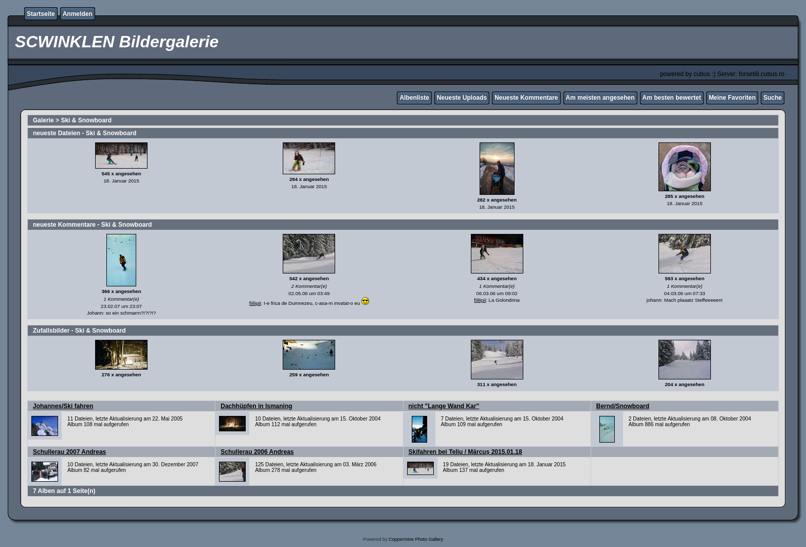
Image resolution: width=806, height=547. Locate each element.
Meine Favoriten (732, 97)
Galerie (43, 120)
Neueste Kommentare (526, 97)
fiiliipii (255, 303)
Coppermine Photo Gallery (416, 539)
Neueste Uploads (462, 97)
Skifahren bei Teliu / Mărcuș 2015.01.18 (465, 451)
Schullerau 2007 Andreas (69, 451)
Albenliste (414, 97)
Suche (772, 97)
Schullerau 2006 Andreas (257, 451)
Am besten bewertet (672, 97)
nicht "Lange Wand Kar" (444, 406)
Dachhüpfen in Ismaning (256, 406)
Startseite (41, 13)
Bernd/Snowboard (622, 406)
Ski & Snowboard (86, 120)
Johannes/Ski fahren (63, 406)
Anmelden (78, 13)
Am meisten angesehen (600, 97)
